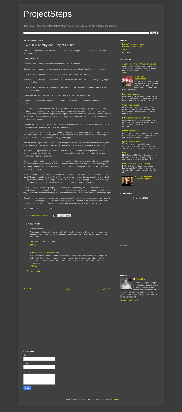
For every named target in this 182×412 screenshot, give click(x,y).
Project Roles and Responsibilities (140, 78)
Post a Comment (33, 271)
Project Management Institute (133, 44)
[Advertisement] (67, 280)
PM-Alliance (126, 53)
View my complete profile (129, 300)
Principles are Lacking (130, 94)
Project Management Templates (42, 252)
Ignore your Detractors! (131, 142)
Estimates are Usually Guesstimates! (136, 118)
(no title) (125, 153)
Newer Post (28, 289)
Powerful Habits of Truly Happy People (136, 164)
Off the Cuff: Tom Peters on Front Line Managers (144, 178)
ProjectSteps (47, 14)
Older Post (107, 289)
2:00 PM (33, 245)
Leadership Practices (130, 131)
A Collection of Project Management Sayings (139, 64)
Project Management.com (132, 47)
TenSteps (125, 50)
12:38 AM (33, 266)
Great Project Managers (131, 105)
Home (68, 289)
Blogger (116, 399)
